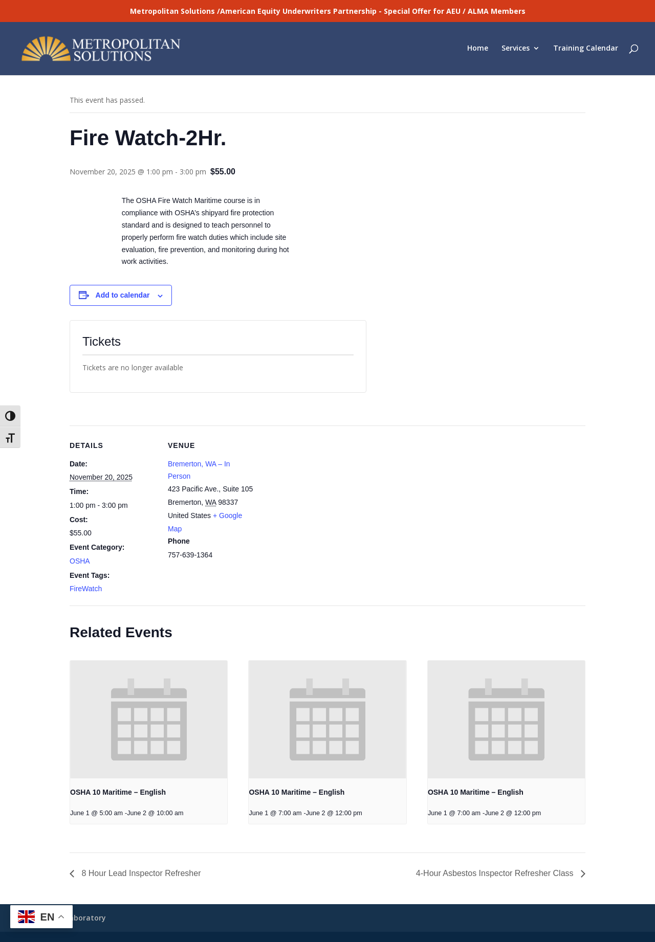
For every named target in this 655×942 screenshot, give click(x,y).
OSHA (80, 561)
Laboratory (86, 918)
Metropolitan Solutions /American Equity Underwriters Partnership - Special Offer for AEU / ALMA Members (328, 11)
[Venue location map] (320, 496)
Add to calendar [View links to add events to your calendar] (123, 295)
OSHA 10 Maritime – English (118, 792)
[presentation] (148, 719)
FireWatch (86, 589)
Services (515, 50)
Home (477, 50)
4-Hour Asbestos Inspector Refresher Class (496, 873)
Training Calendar (585, 50)
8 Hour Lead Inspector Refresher (140, 873)
